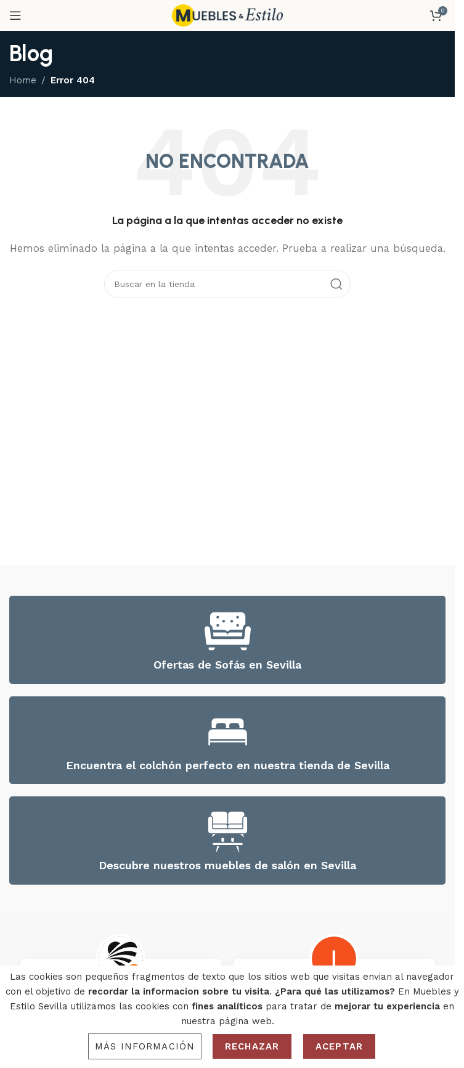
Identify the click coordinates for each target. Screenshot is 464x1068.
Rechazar (252, 1046)
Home (22, 80)
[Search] (227, 284)
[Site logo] (227, 14)
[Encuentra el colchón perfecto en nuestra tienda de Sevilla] (228, 732)
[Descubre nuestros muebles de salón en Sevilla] (228, 832)
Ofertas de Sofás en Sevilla (227, 664)
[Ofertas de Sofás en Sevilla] (228, 631)
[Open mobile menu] (15, 15)
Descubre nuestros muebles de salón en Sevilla (227, 865)
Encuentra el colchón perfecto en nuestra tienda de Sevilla (227, 765)
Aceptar (339, 1046)
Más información (145, 1046)
